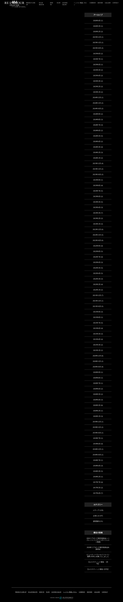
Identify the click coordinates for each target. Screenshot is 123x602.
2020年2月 (96, 411)
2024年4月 (96, 141)
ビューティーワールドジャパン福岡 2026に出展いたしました (98, 555)
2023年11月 (97, 169)
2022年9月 (96, 246)
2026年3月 (96, 26)
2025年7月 (96, 59)
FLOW (58, 3)
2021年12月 (97, 295)
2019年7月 (96, 438)
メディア (96, 510)
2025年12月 (97, 37)
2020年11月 (97, 361)
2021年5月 (96, 334)
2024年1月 (96, 158)
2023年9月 (96, 180)
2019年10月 (97, 433)
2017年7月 (96, 482)
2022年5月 (96, 268)
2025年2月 (96, 86)
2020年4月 (96, 400)
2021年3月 (96, 345)
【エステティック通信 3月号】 (98, 563)
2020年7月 (96, 383)
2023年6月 (96, 196)
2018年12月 (97, 449)
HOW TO (41, 592)
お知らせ (96, 516)
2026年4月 (96, 20)
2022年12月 (97, 229)
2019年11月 (97, 427)
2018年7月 (96, 460)
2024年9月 (96, 114)
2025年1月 (96, 92)
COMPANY (93, 3)
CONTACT (115, 3)
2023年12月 (97, 163)
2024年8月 (96, 119)
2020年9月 (96, 372)
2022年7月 (96, 257)
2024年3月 (96, 147)
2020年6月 (96, 389)
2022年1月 (96, 290)
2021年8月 (96, 317)
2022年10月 (97, 240)
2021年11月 (97, 301)
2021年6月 (96, 328)
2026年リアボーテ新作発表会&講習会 (98, 548)
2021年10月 (97, 306)
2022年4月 (96, 273)
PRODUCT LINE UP (20, 592)
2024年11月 (97, 103)
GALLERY (108, 3)
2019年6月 (96, 444)
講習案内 (96, 521)
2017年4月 (96, 493)
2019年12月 (97, 422)
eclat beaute (32, 592)
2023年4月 (96, 207)
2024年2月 (96, 152)
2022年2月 (96, 284)
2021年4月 (96, 339)
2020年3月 (96, 405)
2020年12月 (97, 356)
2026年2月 (96, 31)
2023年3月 (96, 213)
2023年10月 (97, 174)
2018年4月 (96, 466)
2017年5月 (96, 488)
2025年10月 (97, 48)
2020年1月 (96, 416)
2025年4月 (96, 75)
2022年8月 (96, 251)
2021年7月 (96, 323)
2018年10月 (97, 455)
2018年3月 (96, 471)
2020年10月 (97, 367)
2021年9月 (96, 312)
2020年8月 (96, 378)
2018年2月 (96, 477)
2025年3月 (96, 81)
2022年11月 (97, 235)
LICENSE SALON (56, 592)
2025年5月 (96, 70)
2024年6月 (96, 130)
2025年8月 (96, 54)
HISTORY (100, 3)
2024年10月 (97, 108)
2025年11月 (97, 42)
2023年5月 (96, 202)
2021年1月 (96, 350)
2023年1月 (96, 224)
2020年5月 (96, 394)
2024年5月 (96, 136)
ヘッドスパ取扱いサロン (70, 592)
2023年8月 (96, 185)
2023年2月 (96, 218)
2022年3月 (96, 279)
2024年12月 (97, 97)
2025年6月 (96, 64)
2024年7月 (96, 125)
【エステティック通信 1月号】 (98, 569)
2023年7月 (96, 191)
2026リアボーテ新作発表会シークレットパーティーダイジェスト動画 (98, 540)
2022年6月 (96, 262)
